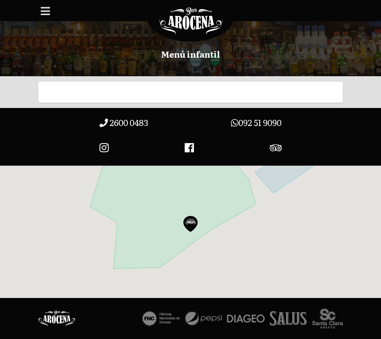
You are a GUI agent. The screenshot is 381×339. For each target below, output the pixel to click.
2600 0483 (123, 122)
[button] (190, 224)
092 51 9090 (256, 122)
